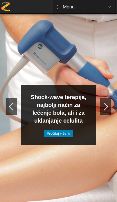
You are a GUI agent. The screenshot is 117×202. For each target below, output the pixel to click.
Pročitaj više (59, 133)
